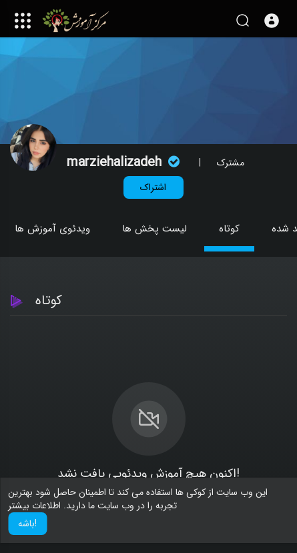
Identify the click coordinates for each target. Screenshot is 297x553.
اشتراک (153, 187)
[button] (271, 20)
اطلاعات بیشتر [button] (34, 505)
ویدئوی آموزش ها (52, 229)
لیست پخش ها (154, 229)
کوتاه (229, 229)
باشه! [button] (27, 523)
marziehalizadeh (125, 162)
